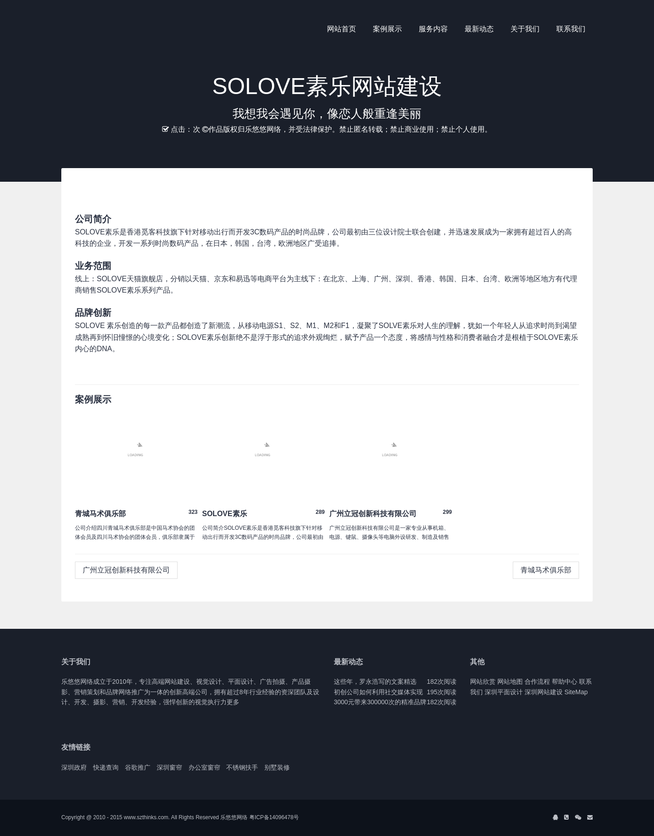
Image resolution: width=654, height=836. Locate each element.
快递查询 (106, 767)
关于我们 (525, 29)
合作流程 (537, 681)
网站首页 (341, 29)
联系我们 (570, 29)
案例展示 (387, 29)
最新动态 (479, 29)
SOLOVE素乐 (224, 514)
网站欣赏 (482, 681)
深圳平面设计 (504, 692)
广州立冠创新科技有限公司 (372, 514)
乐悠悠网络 (234, 817)
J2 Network (98, 29)
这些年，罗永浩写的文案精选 (375, 681)
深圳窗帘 (169, 767)
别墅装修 (277, 767)
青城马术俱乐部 (100, 514)
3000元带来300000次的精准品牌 (380, 702)
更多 (233, 702)
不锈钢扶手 (242, 767)
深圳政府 (74, 767)
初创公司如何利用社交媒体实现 (378, 692)
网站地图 (510, 681)
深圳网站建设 (544, 692)
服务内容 (433, 29)
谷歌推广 (137, 767)
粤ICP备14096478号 (274, 817)
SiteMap (576, 692)
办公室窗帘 (204, 767)
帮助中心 (564, 681)
